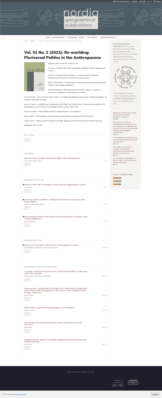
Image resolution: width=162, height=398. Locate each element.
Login (143, 1)
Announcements (58, 37)
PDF (28, 140)
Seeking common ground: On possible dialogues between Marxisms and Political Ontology (55, 340)
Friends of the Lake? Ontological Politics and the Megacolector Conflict (55, 184)
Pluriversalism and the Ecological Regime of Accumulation (49, 307)
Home (47, 37)
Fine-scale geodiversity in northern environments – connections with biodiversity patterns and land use (124, 150)
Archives (32, 41)
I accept (155, 394)
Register (135, 1)
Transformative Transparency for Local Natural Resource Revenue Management (125, 140)
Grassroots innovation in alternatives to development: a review (51, 245)
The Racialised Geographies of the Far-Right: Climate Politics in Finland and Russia (125, 160)
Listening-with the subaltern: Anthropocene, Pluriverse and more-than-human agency (54, 200)
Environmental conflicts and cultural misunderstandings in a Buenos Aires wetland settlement (56, 217)
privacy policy (21, 394)
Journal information (108, 37)
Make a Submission (121, 1)
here (114, 104)
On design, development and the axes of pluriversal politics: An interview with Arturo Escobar (55, 272)
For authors (92, 37)
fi (151, 1)
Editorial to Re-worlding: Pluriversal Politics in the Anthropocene (52, 158)
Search (157, 1)
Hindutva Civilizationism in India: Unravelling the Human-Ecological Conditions (124, 115)
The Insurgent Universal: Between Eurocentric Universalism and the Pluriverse (53, 323)
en (148, 1)
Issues (81, 37)
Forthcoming (72, 37)
